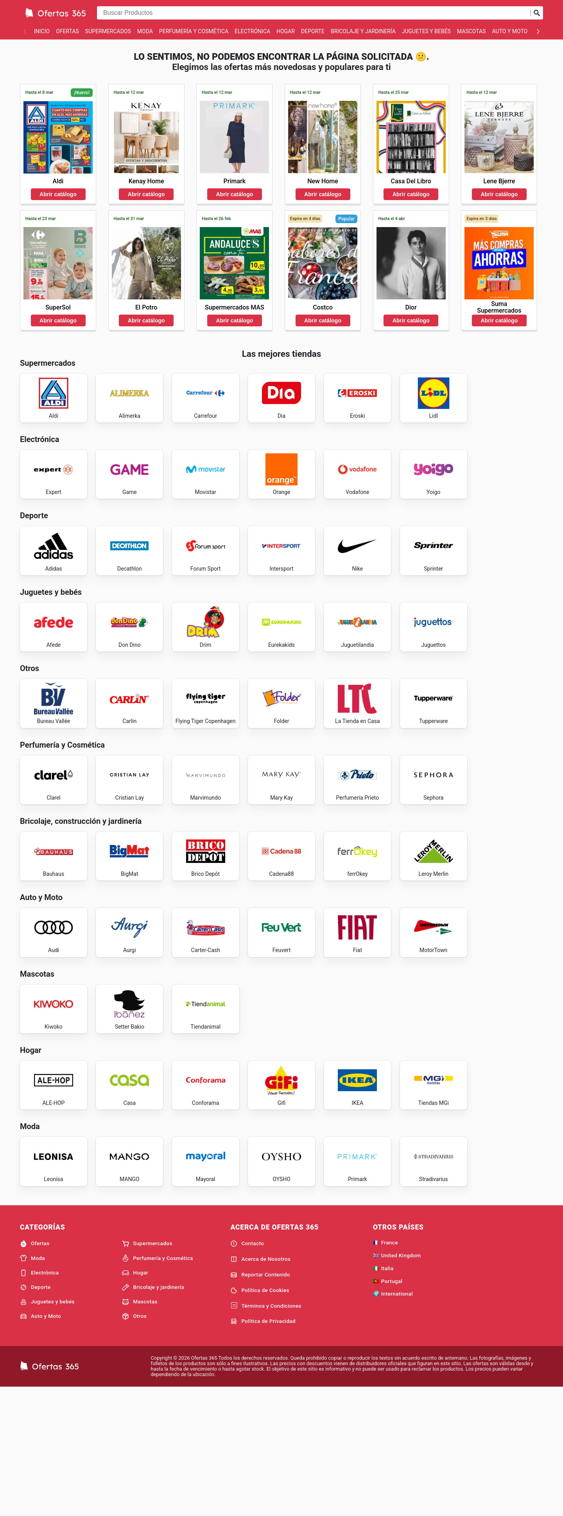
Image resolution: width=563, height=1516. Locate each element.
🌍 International (393, 1421)
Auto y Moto (510, 31)
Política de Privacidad (263, 1448)
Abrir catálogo (58, 194)
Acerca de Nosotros (260, 1386)
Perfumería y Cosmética (193, 31)
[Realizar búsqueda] (537, 13)
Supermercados (108, 31)
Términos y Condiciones (265, 1433)
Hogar (285, 31)
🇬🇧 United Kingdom (397, 1383)
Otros (134, 1443)
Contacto (247, 1371)
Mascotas (471, 31)
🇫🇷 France (385, 1370)
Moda (145, 31)
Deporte (313, 31)
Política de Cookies (259, 1417)
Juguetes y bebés (426, 31)
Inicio (42, 31)
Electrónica (252, 31)
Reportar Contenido (260, 1402)
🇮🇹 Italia (383, 1396)
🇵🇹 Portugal (388, 1408)
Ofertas (67, 31)
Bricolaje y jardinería (363, 31)
